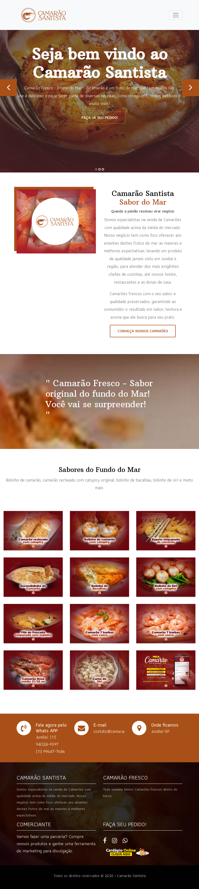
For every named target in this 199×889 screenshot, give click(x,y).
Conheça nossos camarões (143, 331)
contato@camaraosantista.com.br (123, 731)
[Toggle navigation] (175, 15)
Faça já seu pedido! (99, 117)
